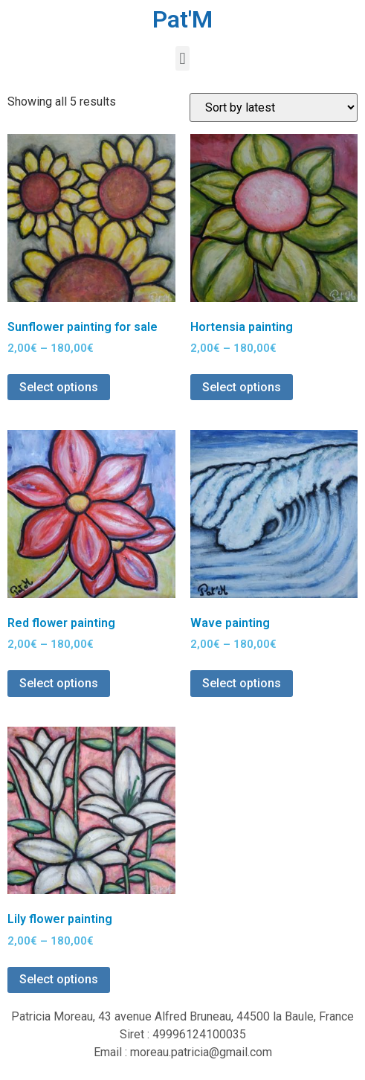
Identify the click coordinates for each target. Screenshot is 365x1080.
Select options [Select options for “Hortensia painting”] (241, 387)
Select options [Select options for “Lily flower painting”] (58, 979)
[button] (182, 58)
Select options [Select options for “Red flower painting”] (58, 683)
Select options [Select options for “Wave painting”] (241, 683)
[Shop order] (274, 107)
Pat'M (182, 19)
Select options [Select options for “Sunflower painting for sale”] (58, 387)
